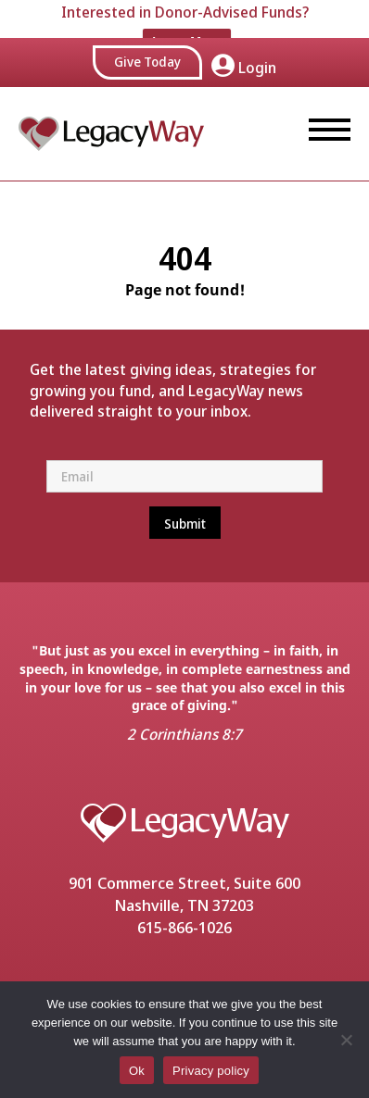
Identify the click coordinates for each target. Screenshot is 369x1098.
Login (243, 52)
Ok (137, 1071)
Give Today (147, 46)
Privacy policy (210, 1071)
